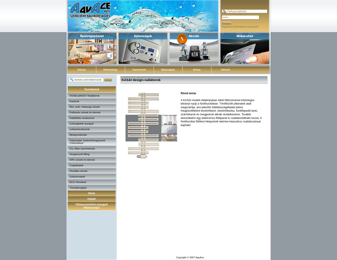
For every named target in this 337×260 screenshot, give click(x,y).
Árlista (197, 69)
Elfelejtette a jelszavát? (247, 27)
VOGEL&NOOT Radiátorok (85, 95)
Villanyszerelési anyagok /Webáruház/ (91, 206)
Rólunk (82, 69)
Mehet (108, 79)
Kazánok (74, 101)
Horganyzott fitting (80, 154)
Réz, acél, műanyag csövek (85, 107)
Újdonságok (168, 69)
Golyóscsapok (77, 176)
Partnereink (139, 69)
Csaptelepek (76, 165)
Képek (91, 198)
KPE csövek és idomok (82, 159)
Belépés (226, 23)
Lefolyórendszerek (80, 129)
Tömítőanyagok (78, 187)
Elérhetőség (110, 69)
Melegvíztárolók (78, 135)
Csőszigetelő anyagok (82, 123)
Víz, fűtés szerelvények (82, 148)
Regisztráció (228, 27)
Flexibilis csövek (78, 171)
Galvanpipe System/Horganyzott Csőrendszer (87, 141)
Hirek (91, 193)
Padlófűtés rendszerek (82, 118)
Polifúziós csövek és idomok (85, 112)
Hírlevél (225, 69)
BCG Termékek (78, 182)
